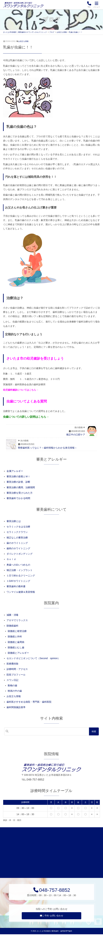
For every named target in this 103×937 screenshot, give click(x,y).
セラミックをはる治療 (18, 526)
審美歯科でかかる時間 (18, 498)
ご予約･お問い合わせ (51, 918)
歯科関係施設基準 (16, 707)
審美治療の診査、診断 (18, 481)
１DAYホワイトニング (18, 581)
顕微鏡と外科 (15, 636)
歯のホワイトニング (17, 543)
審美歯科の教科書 (16, 586)
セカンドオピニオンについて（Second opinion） (33, 658)
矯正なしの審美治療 (17, 537)
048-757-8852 (35, 779)
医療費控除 (12, 663)
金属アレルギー (15, 471)
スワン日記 (12, 680)
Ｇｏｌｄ (11, 559)
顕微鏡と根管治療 (17, 631)
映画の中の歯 (15, 690)
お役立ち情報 (23, 41)
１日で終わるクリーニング (21, 575)
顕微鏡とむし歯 (16, 647)
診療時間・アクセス (17, 669)
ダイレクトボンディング (20, 553)
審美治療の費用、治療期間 (21, 487)
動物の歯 (12, 685)
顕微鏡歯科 (12, 625)
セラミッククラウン (17, 532)
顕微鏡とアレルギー (18, 653)
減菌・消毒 (12, 615)
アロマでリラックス (17, 620)
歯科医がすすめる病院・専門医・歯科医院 (29, 701)
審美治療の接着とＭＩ (18, 476)
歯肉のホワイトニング (18, 548)
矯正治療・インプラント (20, 570)
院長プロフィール (16, 674)
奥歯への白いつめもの (18, 564)
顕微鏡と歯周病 (16, 642)
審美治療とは (14, 521)
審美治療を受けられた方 (20, 492)
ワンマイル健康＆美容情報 (21, 592)
